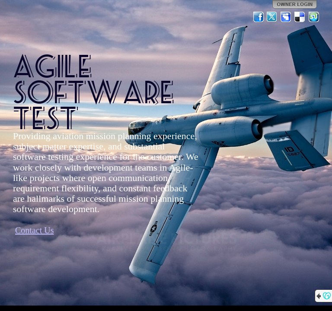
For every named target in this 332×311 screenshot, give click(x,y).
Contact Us (34, 230)
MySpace (286, 17)
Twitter (272, 17)
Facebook (258, 17)
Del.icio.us (300, 17)
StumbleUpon (314, 17)
